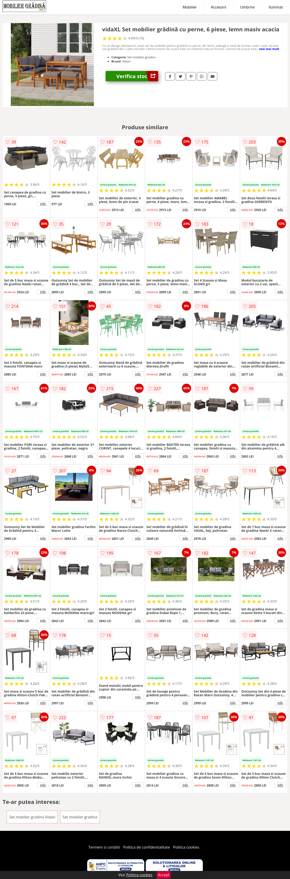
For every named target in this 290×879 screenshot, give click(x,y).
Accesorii (218, 7)
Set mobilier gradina (80, 817)
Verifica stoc (137, 76)
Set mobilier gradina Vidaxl (32, 817)
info (43, 204)
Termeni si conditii (104, 847)
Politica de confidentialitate (146, 847)
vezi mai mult (269, 49)
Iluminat (276, 7)
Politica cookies (186, 847)
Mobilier (190, 7)
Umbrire (247, 7)
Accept (163, 874)
